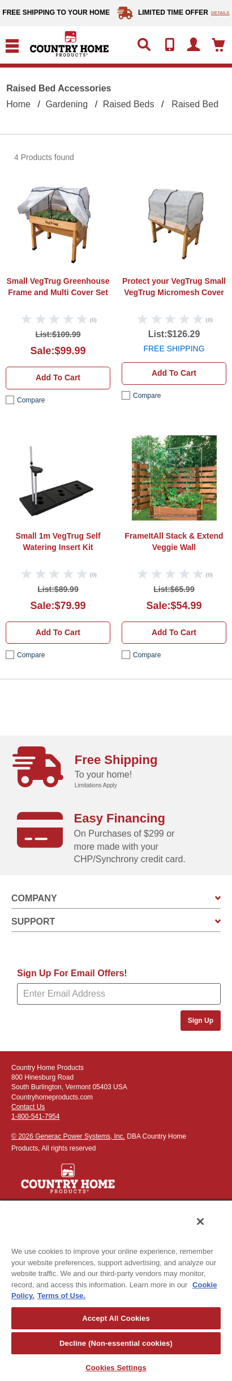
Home (18, 104)
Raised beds (128, 104)
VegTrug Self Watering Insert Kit (57, 541)
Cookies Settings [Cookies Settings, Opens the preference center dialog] (116, 1367)
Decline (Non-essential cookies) (116, 1343)
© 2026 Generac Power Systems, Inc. (68, 1136)
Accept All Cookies (116, 1318)
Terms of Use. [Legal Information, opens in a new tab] (61, 1295)
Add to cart (58, 377)
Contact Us (28, 1107)
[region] (116, 1290)
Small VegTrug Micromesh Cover (174, 286)
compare (31, 400)
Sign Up (200, 1021)
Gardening (66, 104)
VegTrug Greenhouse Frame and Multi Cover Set (57, 286)
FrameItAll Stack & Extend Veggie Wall (173, 541)
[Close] (200, 1221)
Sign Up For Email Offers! (72, 973)
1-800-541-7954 (35, 1116)
